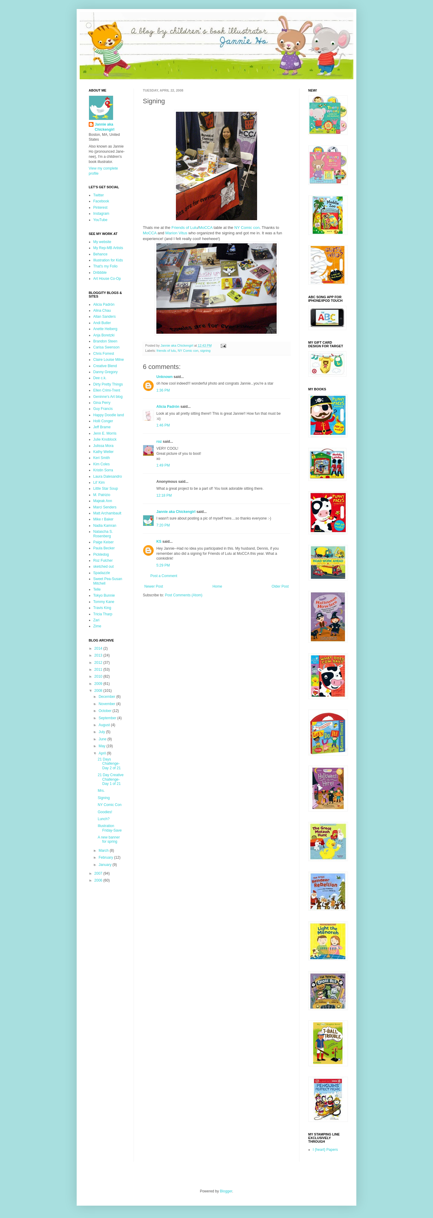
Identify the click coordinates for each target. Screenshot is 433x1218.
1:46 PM (163, 425)
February (106, 857)
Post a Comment (163, 576)
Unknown (164, 377)
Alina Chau (102, 310)
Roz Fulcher (103, 560)
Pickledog (101, 554)
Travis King (102, 608)
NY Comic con (246, 227)
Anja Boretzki (104, 335)
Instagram (101, 213)
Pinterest (100, 207)
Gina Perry (101, 403)
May (102, 746)
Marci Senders (104, 507)
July (102, 732)
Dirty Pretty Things (108, 384)
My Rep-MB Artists (108, 248)
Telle (97, 589)
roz (159, 441)
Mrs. (101, 791)
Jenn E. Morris (104, 433)
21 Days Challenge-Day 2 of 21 (109, 763)
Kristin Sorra (103, 470)
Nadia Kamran (104, 525)
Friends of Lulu (184, 227)
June (103, 739)
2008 (98, 691)
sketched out (103, 566)
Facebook (101, 201)
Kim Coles (101, 464)
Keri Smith (101, 458)
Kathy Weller (103, 452)
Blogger (226, 1191)
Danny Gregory (105, 372)
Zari (96, 620)
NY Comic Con (109, 805)
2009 (98, 684)
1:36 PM (163, 390)
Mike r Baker (103, 519)
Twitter (98, 195)
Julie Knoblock (104, 439)
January (105, 865)
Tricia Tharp (102, 614)
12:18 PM (164, 495)
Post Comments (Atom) (183, 595)
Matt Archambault (107, 513)
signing (205, 350)
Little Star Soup (105, 488)
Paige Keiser (103, 542)
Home (217, 586)
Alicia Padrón (168, 406)
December (107, 697)
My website (102, 242)
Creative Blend (105, 366)
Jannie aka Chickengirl (175, 512)
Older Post (280, 586)
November (107, 704)
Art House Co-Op (107, 278)
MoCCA (205, 227)
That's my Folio (105, 266)
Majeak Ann (102, 501)
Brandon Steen (105, 341)
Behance (100, 254)
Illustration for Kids (108, 260)
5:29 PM (163, 565)
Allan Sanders (104, 316)
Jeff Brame (102, 427)
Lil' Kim (99, 482)
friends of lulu (166, 350)
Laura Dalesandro (107, 476)
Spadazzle (101, 573)
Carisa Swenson (106, 347)
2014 (98, 648)
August (105, 725)
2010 (98, 676)
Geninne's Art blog (108, 397)
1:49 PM (163, 465)
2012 (98, 663)
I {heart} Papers (325, 1150)
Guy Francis (103, 409)
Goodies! (105, 812)
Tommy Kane (103, 602)
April (103, 753)
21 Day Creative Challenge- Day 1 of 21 (111, 779)
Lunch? (103, 819)
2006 (98, 880)
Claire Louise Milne (108, 360)
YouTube (100, 220)
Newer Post (153, 586)
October (105, 711)
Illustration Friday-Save (110, 828)
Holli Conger (103, 421)
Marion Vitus (176, 233)
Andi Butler (102, 323)
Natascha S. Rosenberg (103, 533)
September (108, 718)
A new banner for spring (109, 839)
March (104, 850)
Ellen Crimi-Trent (106, 390)
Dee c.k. (99, 378)
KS (158, 541)
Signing (104, 798)
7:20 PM (163, 525)
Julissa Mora (103, 446)
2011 (98, 669)
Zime (97, 626)
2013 (98, 655)
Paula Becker (104, 548)
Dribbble (100, 272)
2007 (98, 873)
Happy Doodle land (108, 415)
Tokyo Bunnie (104, 595)
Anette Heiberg (105, 329)
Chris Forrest (103, 353)
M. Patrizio (101, 495)
